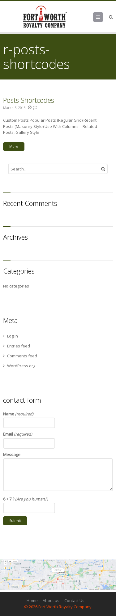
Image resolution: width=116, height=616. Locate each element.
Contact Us (74, 600)
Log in (12, 336)
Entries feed (18, 346)
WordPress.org (21, 366)
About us (51, 600)
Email (17, 434)
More (13, 146)
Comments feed (22, 356)
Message (11, 454)
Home (32, 600)
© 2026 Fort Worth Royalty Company (58, 606)
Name (18, 414)
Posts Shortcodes (28, 100)
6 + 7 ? (25, 499)
